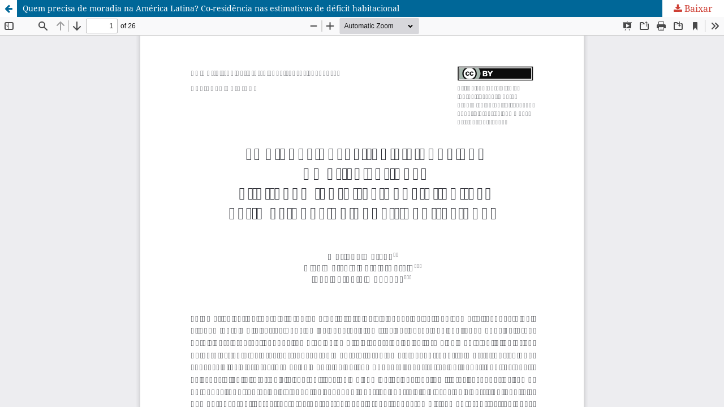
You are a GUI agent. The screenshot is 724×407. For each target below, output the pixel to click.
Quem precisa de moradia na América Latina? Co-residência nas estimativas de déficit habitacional (211, 8)
